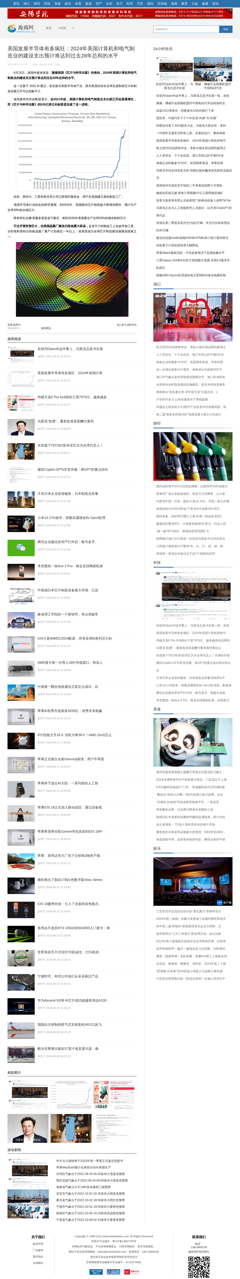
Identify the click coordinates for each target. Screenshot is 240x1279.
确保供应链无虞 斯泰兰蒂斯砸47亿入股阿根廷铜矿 (189, 193)
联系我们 (199, 1237)
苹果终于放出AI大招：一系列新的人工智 (68, 783)
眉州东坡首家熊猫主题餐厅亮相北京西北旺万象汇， (190, 772)
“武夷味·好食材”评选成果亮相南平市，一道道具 (187, 802)
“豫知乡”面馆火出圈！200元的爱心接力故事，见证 (189, 794)
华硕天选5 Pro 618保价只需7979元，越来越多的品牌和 (193, 640)
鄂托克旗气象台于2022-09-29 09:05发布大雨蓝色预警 (92, 1180)
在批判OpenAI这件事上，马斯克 (28, 1184)
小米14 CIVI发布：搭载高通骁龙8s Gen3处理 (71, 518)
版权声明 (38, 1243)
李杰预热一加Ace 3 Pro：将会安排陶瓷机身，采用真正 (192, 700)
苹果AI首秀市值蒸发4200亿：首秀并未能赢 (70, 711)
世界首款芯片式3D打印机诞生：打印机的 (68, 952)
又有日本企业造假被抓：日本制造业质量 (68, 494)
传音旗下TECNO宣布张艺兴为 (71, 1139)
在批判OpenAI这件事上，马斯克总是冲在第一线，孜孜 (192, 95)
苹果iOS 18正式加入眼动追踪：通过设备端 (70, 807)
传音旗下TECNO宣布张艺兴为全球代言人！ (70, 445)
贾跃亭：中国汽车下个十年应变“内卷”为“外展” (186, 118)
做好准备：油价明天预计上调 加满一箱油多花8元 (189, 516)
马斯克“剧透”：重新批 (28, 1139)
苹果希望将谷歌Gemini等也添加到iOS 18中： (72, 831)
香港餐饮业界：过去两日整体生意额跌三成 (184, 809)
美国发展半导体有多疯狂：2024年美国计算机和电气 (191, 140)
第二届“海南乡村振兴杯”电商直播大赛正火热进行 (188, 414)
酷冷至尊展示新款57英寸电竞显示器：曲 (68, 1049)
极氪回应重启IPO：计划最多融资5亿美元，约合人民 (191, 523)
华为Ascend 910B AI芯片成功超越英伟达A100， (74, 1000)
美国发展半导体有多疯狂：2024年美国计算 (70, 373)
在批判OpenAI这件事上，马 (28, 1106)
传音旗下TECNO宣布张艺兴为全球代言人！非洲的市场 (193, 655)
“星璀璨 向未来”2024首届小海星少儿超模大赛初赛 (189, 971)
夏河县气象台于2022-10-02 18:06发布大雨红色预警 (90, 1200)
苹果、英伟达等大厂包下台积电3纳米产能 (69, 856)
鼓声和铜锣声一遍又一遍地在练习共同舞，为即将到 (190, 948)
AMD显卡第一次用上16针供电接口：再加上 (70, 662)
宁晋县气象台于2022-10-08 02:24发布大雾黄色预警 (90, 1219)
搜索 (225, 29)
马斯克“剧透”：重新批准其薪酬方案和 (66, 421)
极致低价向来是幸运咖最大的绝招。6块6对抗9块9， (191, 832)
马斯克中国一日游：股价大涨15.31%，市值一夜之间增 (192, 501)
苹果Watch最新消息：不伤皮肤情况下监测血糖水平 (190, 252)
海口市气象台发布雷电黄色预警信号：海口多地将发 (190, 377)
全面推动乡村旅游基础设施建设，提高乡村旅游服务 (190, 384)
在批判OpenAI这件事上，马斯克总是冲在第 (70, 349)
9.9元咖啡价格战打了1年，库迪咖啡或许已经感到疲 (190, 787)
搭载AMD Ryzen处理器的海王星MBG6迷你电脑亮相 (191, 275)
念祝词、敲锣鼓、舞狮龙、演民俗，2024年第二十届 (191, 963)
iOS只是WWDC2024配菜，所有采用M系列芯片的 (75, 638)
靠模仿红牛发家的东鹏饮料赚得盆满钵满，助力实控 (190, 817)
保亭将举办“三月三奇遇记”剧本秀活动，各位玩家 (188, 933)
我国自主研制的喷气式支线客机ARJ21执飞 (70, 1024)
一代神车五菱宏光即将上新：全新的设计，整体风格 (190, 133)
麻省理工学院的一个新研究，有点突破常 (68, 614)
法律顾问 (38, 1262)
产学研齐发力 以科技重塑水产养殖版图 (182, 399)
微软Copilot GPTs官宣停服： (114, 1139)
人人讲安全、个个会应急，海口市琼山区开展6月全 (190, 155)
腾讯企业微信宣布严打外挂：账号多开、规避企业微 (190, 692)
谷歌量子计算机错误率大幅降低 (177, 245)
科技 (63, 28)
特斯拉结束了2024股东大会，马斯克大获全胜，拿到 (191, 125)
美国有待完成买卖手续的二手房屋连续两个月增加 (189, 185)
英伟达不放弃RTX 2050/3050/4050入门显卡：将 (74, 928)
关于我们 (38, 1237)
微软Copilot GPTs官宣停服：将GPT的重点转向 (73, 469)
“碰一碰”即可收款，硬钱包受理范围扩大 (182, 531)
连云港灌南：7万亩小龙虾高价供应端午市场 (185, 824)
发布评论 (46, 328)
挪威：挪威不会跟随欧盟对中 (28, 1215)
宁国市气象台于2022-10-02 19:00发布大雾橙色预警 (90, 1206)
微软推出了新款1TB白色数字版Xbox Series (70, 880)
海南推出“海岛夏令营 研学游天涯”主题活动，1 (187, 392)
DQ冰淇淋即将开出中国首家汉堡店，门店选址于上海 (191, 779)
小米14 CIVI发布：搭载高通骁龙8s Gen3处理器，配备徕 (194, 685)
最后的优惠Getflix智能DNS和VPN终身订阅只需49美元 (192, 237)
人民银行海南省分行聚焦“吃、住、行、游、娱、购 (189, 546)
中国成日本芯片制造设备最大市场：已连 (68, 590)
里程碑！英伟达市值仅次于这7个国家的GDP (185, 553)
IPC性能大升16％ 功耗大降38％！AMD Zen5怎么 (75, 735)
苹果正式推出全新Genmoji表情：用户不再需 (71, 759)
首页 (49, 28)
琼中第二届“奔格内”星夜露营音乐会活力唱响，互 (188, 926)
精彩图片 (14, 1073)
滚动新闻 (14, 1150)
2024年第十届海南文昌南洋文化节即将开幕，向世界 (191, 941)
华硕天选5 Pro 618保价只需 (114, 1106)
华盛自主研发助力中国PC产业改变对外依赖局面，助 (191, 407)
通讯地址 (38, 1256)
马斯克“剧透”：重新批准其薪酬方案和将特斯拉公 (188, 648)
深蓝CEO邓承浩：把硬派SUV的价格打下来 (185, 110)
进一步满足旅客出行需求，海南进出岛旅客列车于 (189, 369)
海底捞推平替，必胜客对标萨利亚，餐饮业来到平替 (190, 839)
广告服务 (38, 1250)
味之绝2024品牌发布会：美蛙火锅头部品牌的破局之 (191, 148)
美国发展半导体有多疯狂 (71, 1106)
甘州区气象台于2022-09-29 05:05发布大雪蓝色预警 (90, 1174)
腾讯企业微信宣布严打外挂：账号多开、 (68, 542)
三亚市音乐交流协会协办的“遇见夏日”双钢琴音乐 (188, 911)
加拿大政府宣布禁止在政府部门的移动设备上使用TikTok (193, 200)
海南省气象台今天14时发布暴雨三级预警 (83, 1187)
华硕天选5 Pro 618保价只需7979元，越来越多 (72, 397)
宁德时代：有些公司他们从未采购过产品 (68, 976)
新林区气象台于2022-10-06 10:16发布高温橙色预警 (90, 1213)
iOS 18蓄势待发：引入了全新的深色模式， (70, 904)
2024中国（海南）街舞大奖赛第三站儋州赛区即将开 (191, 918)
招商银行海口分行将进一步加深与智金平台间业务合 (190, 538)
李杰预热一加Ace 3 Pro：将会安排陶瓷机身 (70, 566)
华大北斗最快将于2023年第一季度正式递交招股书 (89, 1160)
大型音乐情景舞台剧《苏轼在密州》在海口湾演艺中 (190, 978)
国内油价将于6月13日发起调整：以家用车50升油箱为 (192, 486)
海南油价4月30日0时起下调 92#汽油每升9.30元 (188, 508)
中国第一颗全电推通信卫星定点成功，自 (68, 687)
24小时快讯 (162, 49)
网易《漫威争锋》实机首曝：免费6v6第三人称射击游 (191, 956)
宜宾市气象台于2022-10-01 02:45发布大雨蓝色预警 (90, 1193)
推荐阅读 (14, 339)
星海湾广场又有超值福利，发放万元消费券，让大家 (190, 493)
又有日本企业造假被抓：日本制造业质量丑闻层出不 (190, 677)
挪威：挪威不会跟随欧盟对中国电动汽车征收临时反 (190, 103)
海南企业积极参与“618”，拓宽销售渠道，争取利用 (189, 163)
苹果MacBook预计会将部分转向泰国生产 (83, 1167)
